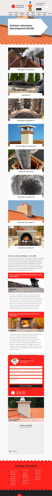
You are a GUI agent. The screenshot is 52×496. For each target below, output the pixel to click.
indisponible (20, 5)
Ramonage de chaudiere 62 (38, 14)
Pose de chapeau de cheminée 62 (33, 14)
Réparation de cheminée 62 (16, 14)
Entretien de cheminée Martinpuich (38, 478)
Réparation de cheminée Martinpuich (13, 472)
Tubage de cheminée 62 (27, 14)
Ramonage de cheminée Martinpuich (38, 472)
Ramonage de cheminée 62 (44, 14)
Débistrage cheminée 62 (22, 14)
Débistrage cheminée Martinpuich (13, 478)
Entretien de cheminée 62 (10, 14)
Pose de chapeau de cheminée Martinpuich (26, 475)
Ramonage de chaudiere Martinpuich (26, 482)
